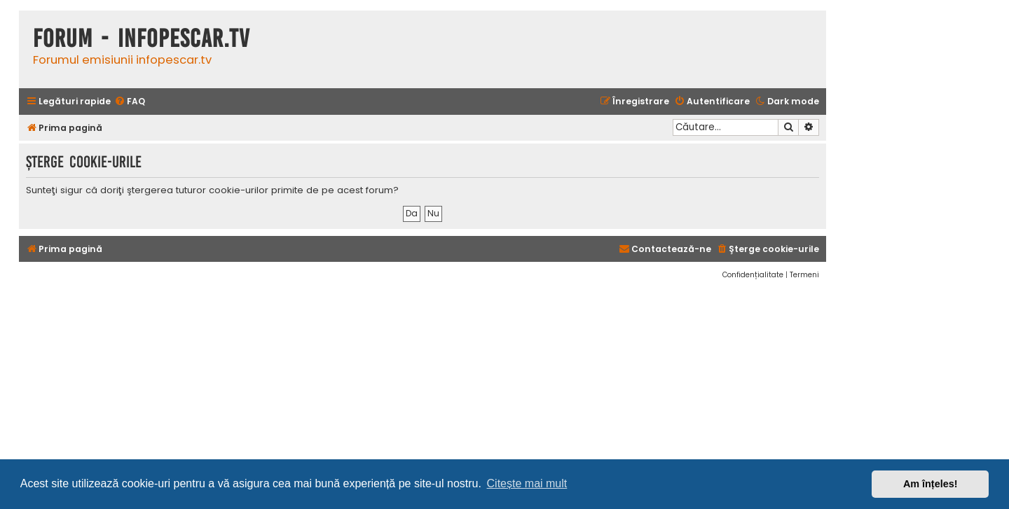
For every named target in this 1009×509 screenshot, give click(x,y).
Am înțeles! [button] (930, 483)
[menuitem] (129, 101)
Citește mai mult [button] (527, 483)
